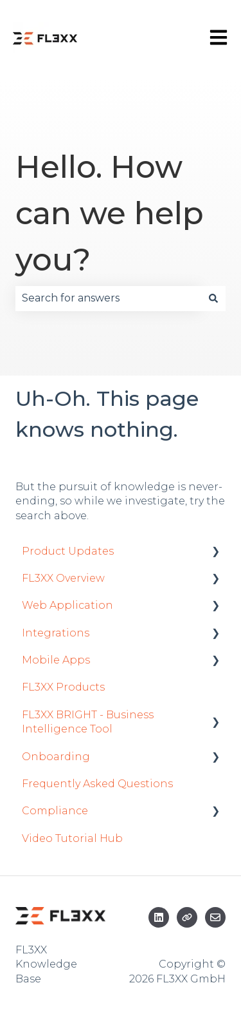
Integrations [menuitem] (55, 633)
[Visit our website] (187, 917)
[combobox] (108, 298)
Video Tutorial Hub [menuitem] (72, 838)
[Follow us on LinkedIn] (158, 917)
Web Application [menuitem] (67, 605)
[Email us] (215, 917)
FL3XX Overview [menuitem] (63, 578)
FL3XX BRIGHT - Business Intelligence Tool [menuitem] (88, 722)
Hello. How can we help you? (109, 213)
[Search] (213, 298)
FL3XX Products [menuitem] (63, 687)
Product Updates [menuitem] (68, 551)
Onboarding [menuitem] (56, 756)
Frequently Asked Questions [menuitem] (97, 784)
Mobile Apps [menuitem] (56, 660)
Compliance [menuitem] (55, 811)
